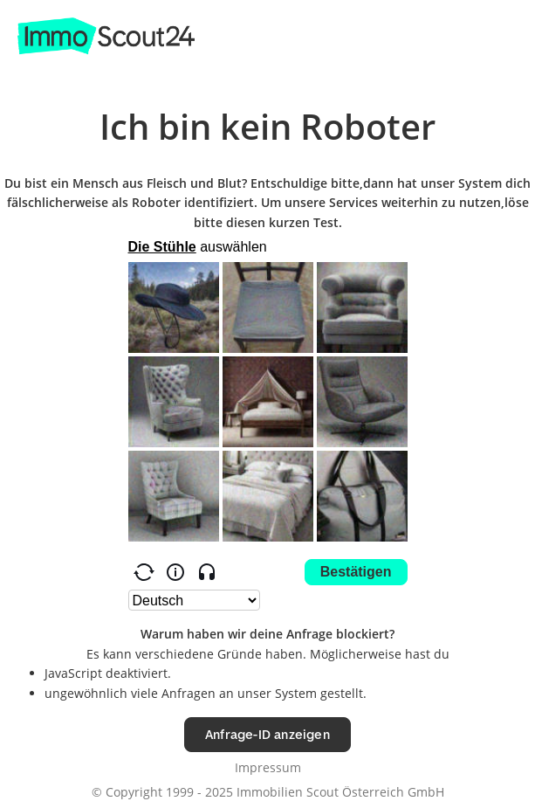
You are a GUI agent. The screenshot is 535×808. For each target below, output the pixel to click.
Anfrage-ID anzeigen (267, 734)
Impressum (268, 767)
